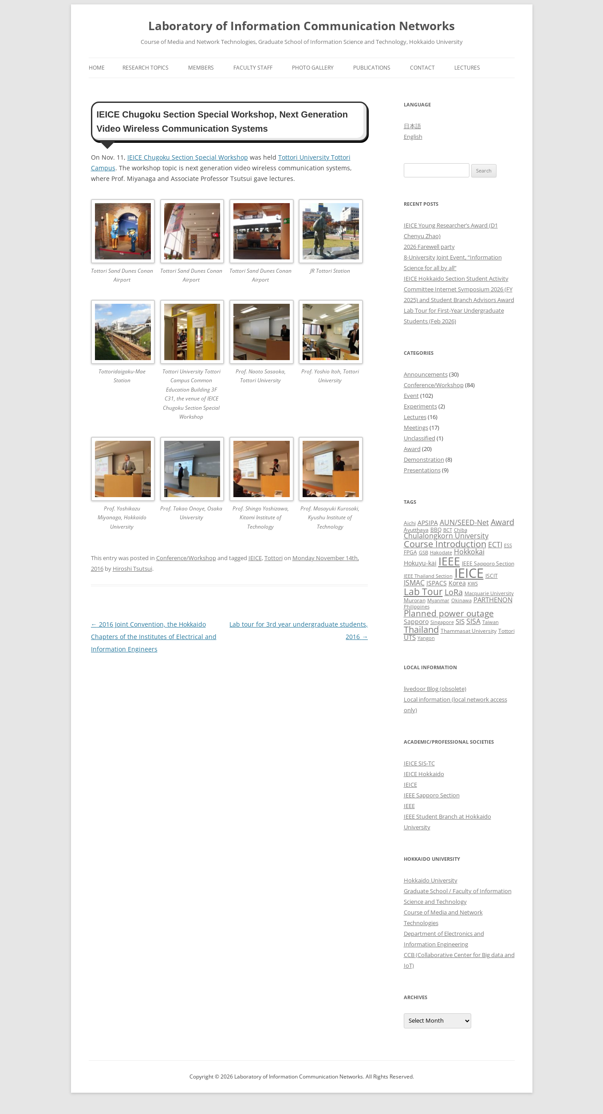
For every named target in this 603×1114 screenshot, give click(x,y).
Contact (422, 67)
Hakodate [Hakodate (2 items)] (441, 552)
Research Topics (145, 67)
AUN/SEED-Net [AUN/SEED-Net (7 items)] (464, 522)
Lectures (467, 67)
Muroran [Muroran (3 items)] (415, 600)
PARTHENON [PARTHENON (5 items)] (492, 599)
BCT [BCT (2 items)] (447, 530)
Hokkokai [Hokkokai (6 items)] (469, 552)
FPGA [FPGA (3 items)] (410, 552)
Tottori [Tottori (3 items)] (506, 631)
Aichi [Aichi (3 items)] (410, 523)
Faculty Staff (252, 67)
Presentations (422, 470)
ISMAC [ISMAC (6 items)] (414, 583)
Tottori (273, 558)
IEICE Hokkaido (424, 774)
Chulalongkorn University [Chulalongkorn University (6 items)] (446, 536)
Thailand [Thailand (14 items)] (421, 629)
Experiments (420, 406)
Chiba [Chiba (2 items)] (460, 530)
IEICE (255, 558)
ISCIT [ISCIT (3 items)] (491, 576)
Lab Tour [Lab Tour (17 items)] (423, 591)
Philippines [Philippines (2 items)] (417, 607)
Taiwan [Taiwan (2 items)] (490, 622)
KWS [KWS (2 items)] (473, 584)
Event (411, 396)
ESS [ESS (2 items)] (508, 545)
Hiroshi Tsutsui (132, 569)
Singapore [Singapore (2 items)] (442, 622)
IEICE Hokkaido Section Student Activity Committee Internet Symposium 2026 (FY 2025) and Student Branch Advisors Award (459, 289)
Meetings (416, 427)
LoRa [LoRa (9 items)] (454, 592)
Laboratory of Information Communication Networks (301, 26)
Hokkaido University (430, 880)
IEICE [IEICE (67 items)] (469, 573)
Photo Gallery (313, 67)
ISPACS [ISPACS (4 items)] (436, 583)
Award (412, 449)
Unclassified (419, 438)
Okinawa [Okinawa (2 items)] (461, 600)
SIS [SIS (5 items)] (460, 621)
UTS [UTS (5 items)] (410, 637)
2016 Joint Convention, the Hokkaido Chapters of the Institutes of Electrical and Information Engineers (154, 636)
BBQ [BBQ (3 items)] (435, 529)
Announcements (426, 374)
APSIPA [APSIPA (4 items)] (428, 522)
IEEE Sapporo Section (432, 795)
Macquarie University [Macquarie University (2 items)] (489, 593)
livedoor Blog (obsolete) (435, 689)
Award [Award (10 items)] (502, 521)
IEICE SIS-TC (419, 763)
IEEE (409, 806)
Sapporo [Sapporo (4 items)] (416, 621)
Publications (371, 67)
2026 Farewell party (429, 247)
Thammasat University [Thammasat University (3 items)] (469, 631)
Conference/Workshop (186, 558)
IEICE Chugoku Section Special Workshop (187, 157)
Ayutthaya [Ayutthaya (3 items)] (416, 529)
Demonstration (424, 459)
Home (97, 67)
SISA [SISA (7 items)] (473, 621)
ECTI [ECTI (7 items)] (495, 544)
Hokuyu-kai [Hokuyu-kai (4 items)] (420, 563)
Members (201, 67)
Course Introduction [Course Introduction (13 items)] (445, 544)
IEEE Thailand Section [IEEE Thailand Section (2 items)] (428, 576)
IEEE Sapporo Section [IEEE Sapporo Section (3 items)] (488, 563)
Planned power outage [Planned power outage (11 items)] (449, 613)
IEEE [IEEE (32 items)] (449, 561)
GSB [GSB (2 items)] (423, 552)
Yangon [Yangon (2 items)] (426, 638)
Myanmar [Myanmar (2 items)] (438, 600)
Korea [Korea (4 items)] (457, 583)
